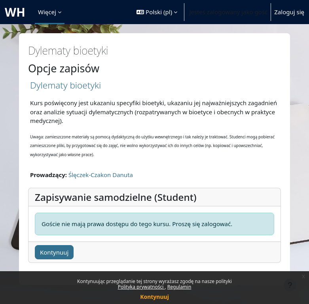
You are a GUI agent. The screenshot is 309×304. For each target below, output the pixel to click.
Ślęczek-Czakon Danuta (100, 175)
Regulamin (179, 286)
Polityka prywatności (141, 286)
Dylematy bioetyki (65, 85)
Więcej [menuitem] (47, 12)
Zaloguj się (289, 12)
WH (15, 12)
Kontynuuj (154, 296)
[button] (156, 12)
